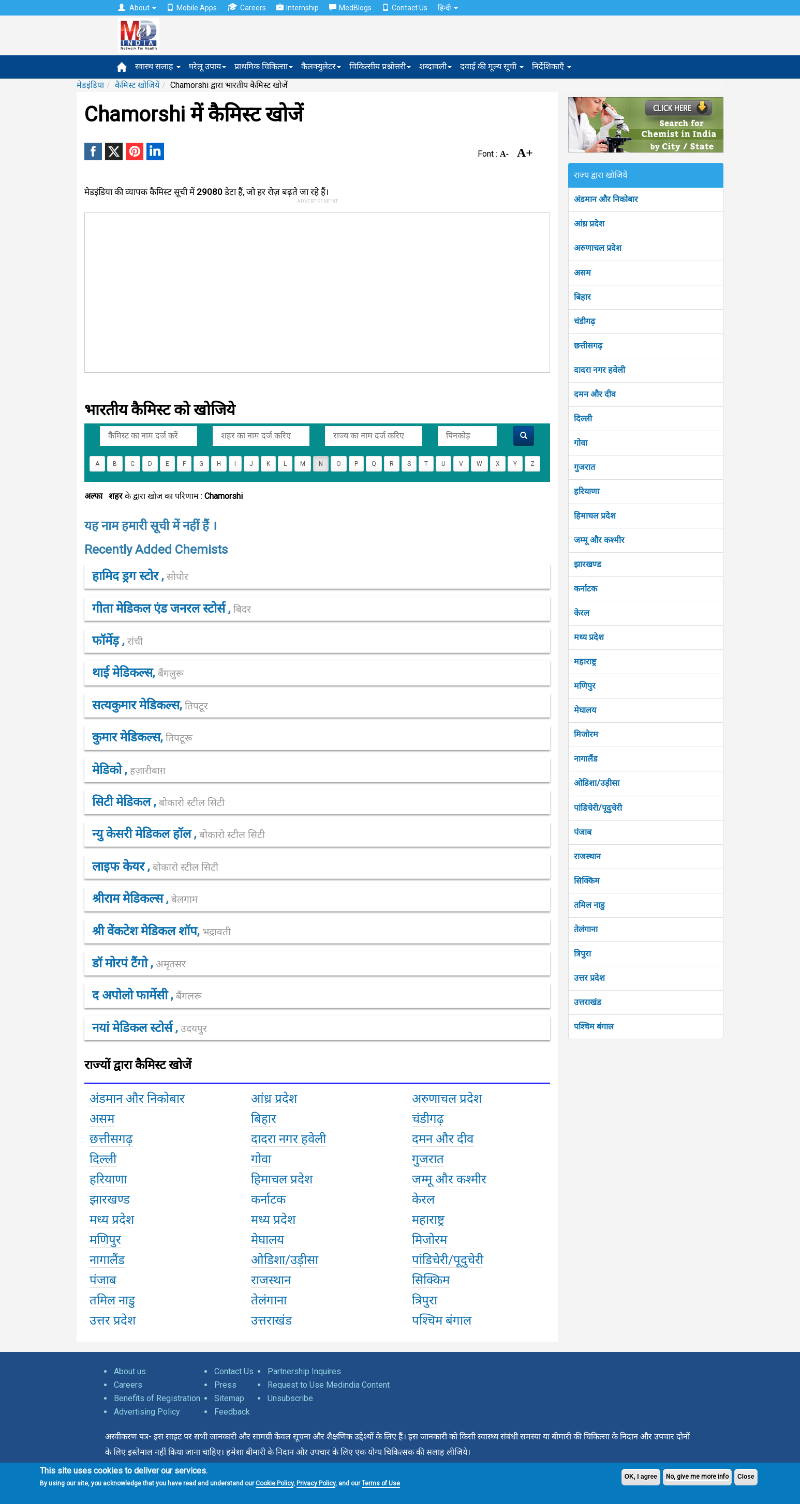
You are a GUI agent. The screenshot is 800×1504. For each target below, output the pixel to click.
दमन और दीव (595, 394)
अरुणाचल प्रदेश (597, 248)
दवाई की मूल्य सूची (492, 66)
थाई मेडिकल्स (122, 672)
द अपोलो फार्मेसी (131, 995)
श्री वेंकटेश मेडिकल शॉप (144, 931)
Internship (297, 8)
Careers (246, 7)
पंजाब (582, 832)
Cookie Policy (274, 1483)
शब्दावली (435, 66)
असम (582, 273)
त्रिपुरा (582, 954)
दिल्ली (583, 418)
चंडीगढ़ (584, 321)
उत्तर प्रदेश (589, 978)
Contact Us (404, 8)
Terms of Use (381, 1483)
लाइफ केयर (119, 866)
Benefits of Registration (157, 1398)
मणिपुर (585, 686)
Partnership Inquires (304, 1371)
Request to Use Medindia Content (329, 1385)
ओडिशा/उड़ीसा (596, 783)
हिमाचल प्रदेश (595, 516)
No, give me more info (697, 1476)
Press (225, 1385)
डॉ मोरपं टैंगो (121, 963)
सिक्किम (587, 881)
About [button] (137, 8)
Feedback (232, 1412)
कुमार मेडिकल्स (126, 737)
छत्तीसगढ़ (588, 346)
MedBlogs (350, 8)
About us (130, 1371)
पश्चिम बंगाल (594, 1026)
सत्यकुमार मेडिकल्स (136, 705)
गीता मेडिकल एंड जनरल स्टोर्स (160, 608)
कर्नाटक (585, 589)
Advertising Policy (147, 1412)
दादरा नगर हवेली (599, 370)
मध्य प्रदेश (589, 637)
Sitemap (229, 1398)
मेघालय (585, 710)
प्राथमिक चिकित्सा (263, 66)
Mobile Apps (192, 8)
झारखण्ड (587, 564)
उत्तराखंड (587, 1002)
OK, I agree (641, 1476)
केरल (581, 613)
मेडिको (108, 770)
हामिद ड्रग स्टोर (126, 576)
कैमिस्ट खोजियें (137, 85)
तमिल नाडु (589, 905)
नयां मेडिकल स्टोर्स (133, 1028)
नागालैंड (586, 759)
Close (745, 1476)
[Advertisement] (312, 290)
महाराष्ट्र (585, 661)
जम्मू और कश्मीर (599, 540)
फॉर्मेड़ (107, 640)
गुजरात (584, 467)
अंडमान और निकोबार (606, 199)
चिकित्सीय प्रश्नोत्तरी (380, 66)
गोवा (580, 443)
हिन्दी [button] (448, 8)
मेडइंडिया (90, 85)
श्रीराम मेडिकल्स (129, 898)
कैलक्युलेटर (321, 66)
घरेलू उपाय (207, 66)
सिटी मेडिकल (123, 802)
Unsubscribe (290, 1398)
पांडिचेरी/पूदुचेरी (598, 808)
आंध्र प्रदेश (589, 224)
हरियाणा (586, 491)
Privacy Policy (316, 1483)
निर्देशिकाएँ (551, 66)
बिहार (582, 297)
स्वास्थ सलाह (158, 66)
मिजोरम (586, 734)
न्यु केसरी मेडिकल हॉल (143, 834)
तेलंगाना (586, 929)
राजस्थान (587, 856)
